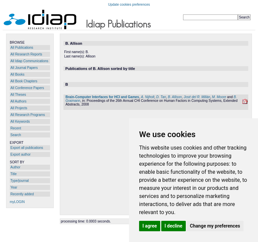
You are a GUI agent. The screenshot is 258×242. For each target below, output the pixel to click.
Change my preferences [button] (215, 226)
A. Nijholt (148, 97)
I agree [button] (149, 226)
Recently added (22, 194)
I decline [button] (173, 226)
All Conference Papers (27, 88)
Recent (15, 128)
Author (15, 167)
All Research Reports (26, 54)
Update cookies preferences (129, 4)
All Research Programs (27, 115)
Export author (20, 154)
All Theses (18, 94)
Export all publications (26, 148)
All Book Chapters (23, 81)
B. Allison (175, 97)
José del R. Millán (197, 97)
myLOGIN (17, 202)
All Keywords (20, 121)
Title (13, 174)
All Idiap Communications (29, 61)
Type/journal (19, 181)
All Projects (18, 108)
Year (13, 187)
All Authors (18, 101)
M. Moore (219, 97)
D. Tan (161, 97)
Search (15, 135)
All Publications (21, 47)
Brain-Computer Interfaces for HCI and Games (102, 97)
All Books (17, 74)
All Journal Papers (24, 68)
